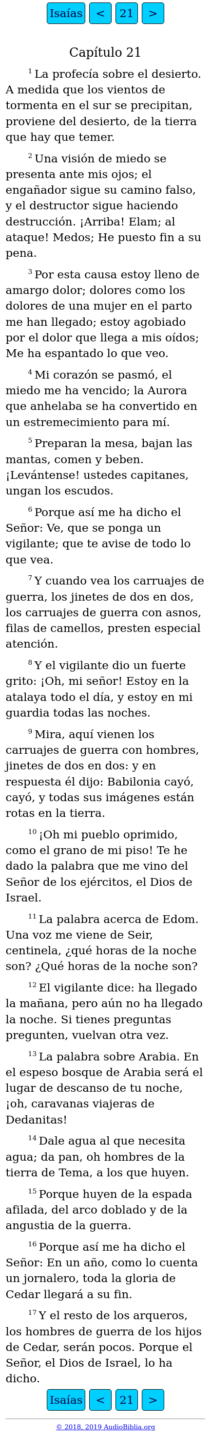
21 (126, 13)
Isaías (66, 13)
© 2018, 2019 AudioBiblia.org (105, 1427)
